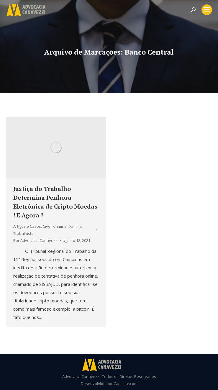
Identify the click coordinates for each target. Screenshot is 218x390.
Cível (47, 226)
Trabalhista (23, 233)
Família (75, 226)
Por (35, 240)
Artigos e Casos (27, 226)
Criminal (60, 226)
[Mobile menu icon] (206, 9)
